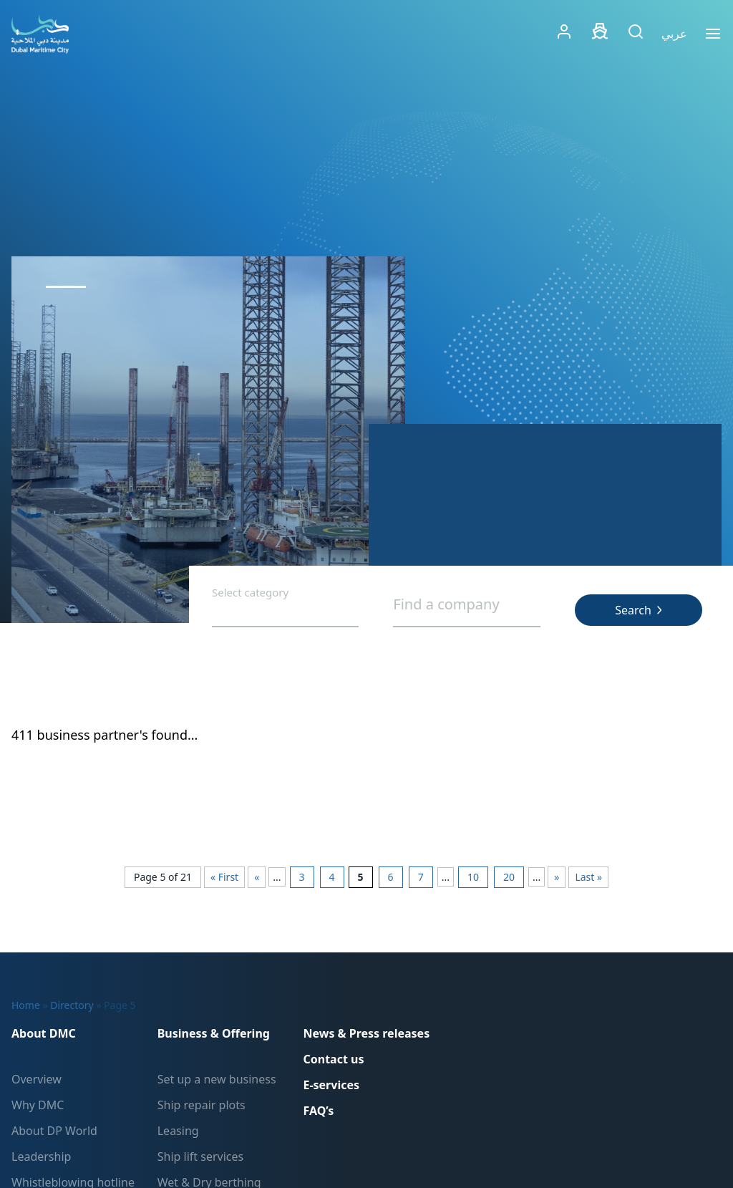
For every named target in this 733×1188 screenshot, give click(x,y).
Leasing (178, 1131)
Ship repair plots (201, 1105)
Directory (71, 1005)
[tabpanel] (208, 439)
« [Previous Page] (256, 877)
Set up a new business (216, 1079)
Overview (36, 1079)
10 (473, 877)
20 (509, 877)
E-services (331, 1085)
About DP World (54, 1131)
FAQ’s (318, 1111)
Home (25, 1005)
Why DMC (37, 1105)
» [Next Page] (556, 877)
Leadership (41, 1156)
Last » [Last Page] (588, 877)
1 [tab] (66, 287)
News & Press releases (366, 1033)
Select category (250, 593)
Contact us (333, 1059)
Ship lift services (200, 1156)
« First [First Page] (224, 877)
